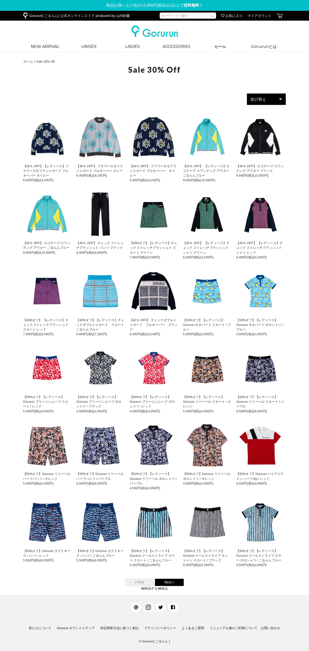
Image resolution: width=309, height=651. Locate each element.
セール (220, 46)
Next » (169, 582)
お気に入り (232, 16)
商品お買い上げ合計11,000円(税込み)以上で (154, 5)
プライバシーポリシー (160, 628)
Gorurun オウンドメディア (76, 628)
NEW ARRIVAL (45, 46)
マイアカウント (259, 16)
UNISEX (89, 46)
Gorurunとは (264, 46)
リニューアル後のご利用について (234, 628)
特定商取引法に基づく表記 (119, 628)
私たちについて (40, 628)
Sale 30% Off (45, 61)
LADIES (132, 46)
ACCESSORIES (176, 46)
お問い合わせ (270, 628)
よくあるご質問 (193, 628)
